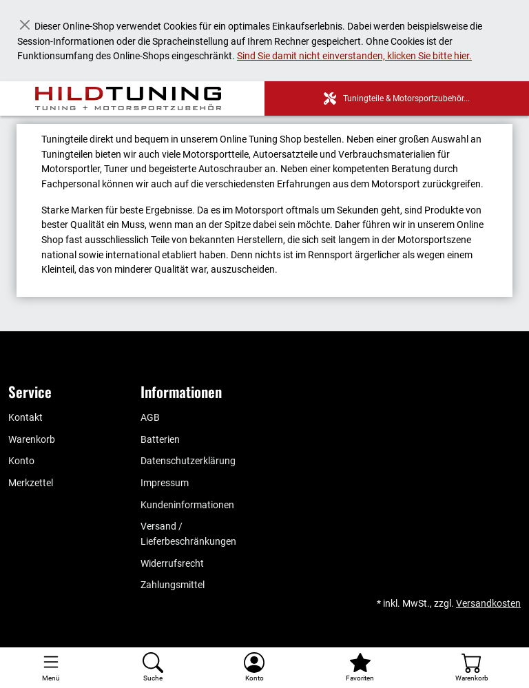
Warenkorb (31, 440)
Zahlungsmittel (173, 585)
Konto (21, 461)
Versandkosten (488, 603)
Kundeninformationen (187, 505)
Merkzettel (30, 483)
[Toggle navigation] (51, 667)
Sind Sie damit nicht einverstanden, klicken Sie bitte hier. (354, 56)
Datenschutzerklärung (188, 461)
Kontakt (25, 418)
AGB (150, 418)
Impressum (165, 483)
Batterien (160, 440)
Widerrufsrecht (172, 564)
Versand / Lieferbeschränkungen (188, 534)
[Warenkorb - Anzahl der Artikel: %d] (472, 667)
